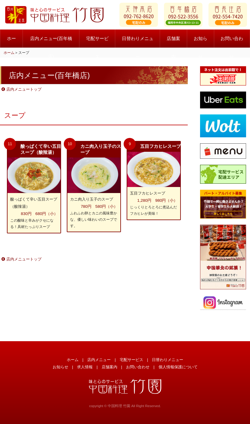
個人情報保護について (178, 367)
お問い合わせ (232, 42)
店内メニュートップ (22, 89)
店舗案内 (173, 42)
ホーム (11, 42)
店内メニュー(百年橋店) (51, 42)
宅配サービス (97, 42)
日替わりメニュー (137, 42)
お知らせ (200, 42)
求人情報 (85, 367)
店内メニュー (99, 359)
